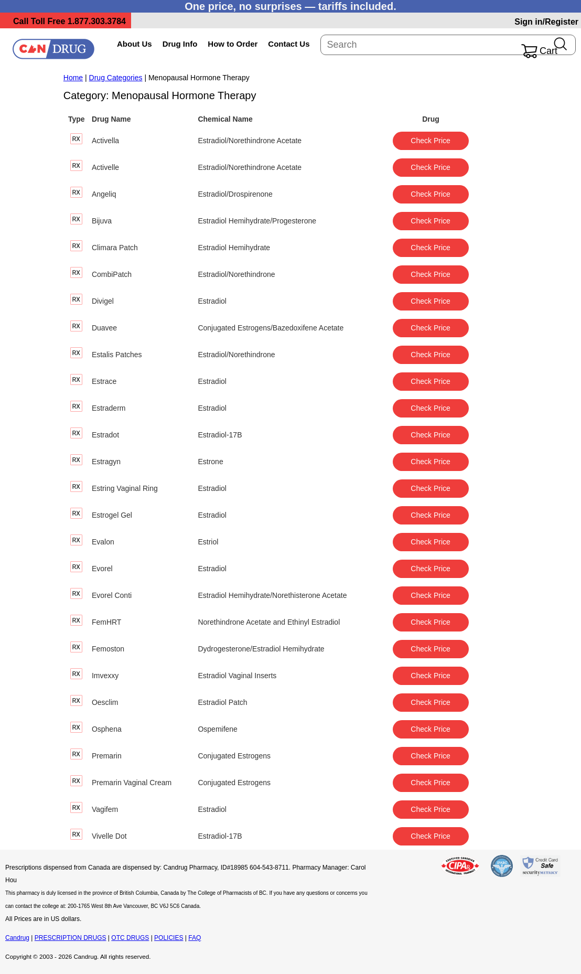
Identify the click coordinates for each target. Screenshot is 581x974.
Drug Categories (116, 77)
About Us (134, 43)
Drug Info (180, 43)
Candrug (17, 937)
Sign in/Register (546, 21)
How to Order (232, 43)
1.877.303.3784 (97, 21)
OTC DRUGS (130, 937)
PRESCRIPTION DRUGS (70, 937)
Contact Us (288, 43)
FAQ (194, 937)
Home (73, 77)
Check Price (430, 140)
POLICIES (168, 937)
